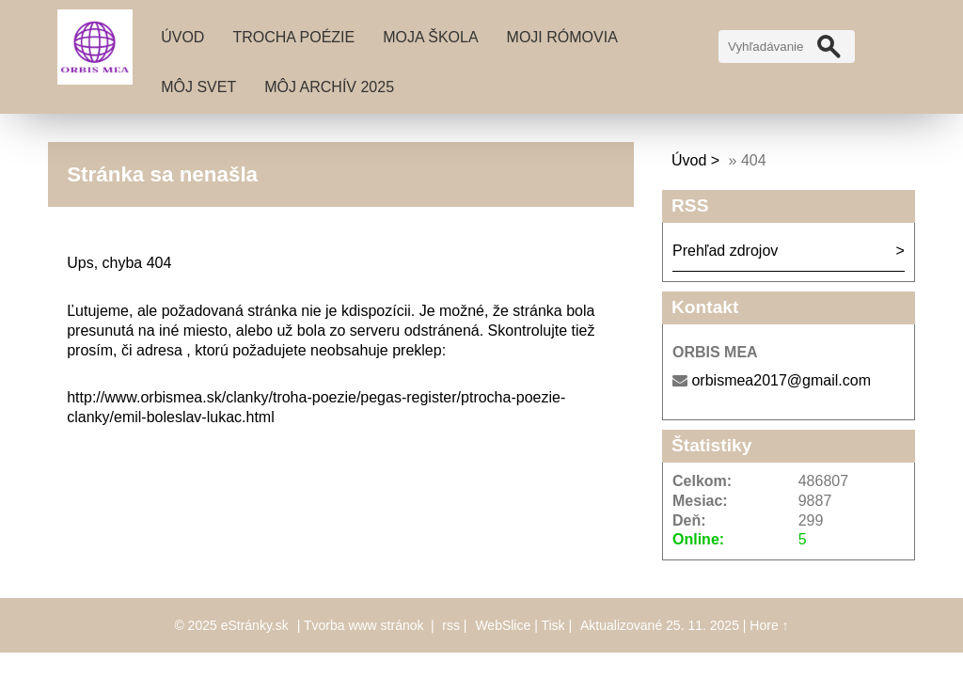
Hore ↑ (769, 625)
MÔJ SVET (198, 87)
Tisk (552, 625)
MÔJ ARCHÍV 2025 (329, 87)
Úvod (182, 37)
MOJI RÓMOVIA (562, 37)
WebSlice (502, 625)
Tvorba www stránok (364, 625)
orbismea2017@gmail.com (781, 380)
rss (451, 625)
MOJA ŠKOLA (430, 37)
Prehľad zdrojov (725, 251)
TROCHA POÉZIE (293, 37)
